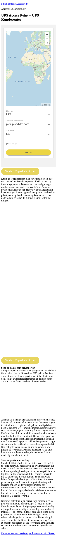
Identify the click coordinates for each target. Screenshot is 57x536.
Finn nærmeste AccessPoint (14, 3)
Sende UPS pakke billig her (20, 171)
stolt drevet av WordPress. (42, 533)
